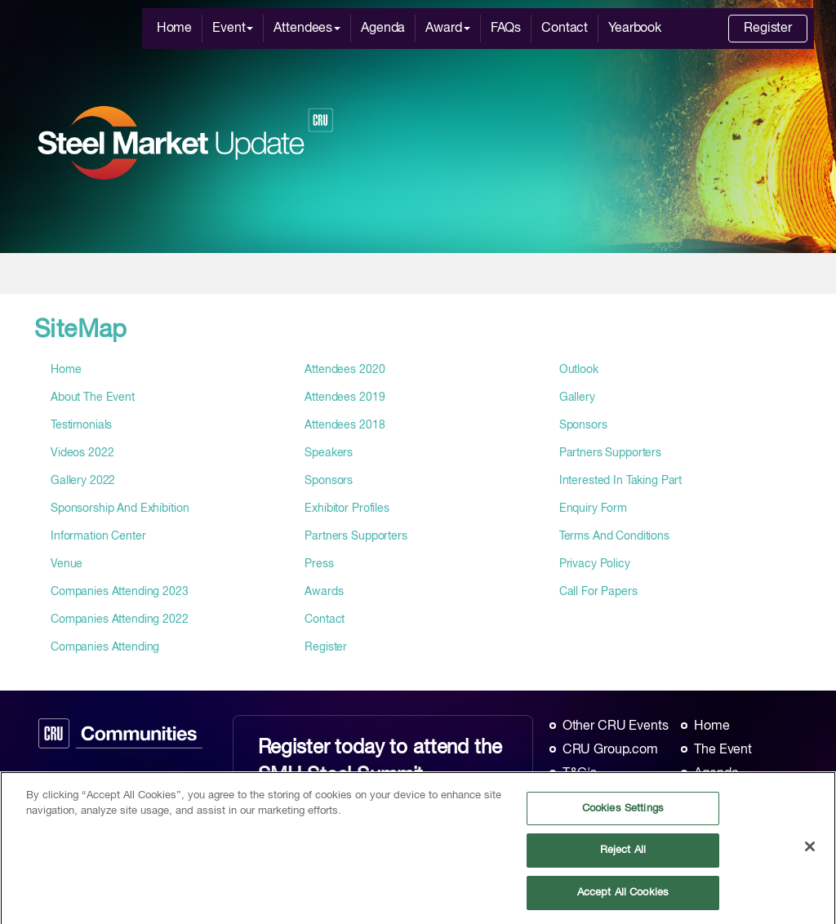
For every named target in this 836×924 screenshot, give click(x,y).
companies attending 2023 (120, 591)
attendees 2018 (345, 425)
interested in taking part (621, 480)
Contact (564, 28)
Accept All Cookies (623, 899)
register (326, 647)
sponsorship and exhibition (120, 508)
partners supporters (356, 536)
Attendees (306, 28)
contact (325, 619)
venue (66, 564)
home (66, 369)
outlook (578, 369)
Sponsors (583, 425)
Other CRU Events (616, 726)
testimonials (81, 425)
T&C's (580, 773)
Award (447, 28)
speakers (329, 453)
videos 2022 (82, 453)
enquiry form (593, 508)
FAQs (506, 28)
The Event (723, 750)
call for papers (598, 591)
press (319, 564)
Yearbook (634, 28)
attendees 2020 (345, 369)
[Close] (810, 852)
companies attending (105, 647)
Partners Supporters (610, 453)
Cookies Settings (623, 815)
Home (174, 28)
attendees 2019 (345, 397)
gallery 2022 (83, 480)
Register (768, 28)
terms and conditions (614, 536)
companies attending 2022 (120, 619)
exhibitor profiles (347, 508)
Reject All (623, 856)
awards (324, 591)
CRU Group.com (610, 750)
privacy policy (594, 564)
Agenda (383, 28)
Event (232, 28)
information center (98, 536)
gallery (577, 397)
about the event (93, 397)
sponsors (329, 480)
